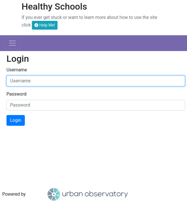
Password (16, 94)
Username (16, 69)
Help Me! (44, 25)
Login (15, 120)
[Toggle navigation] (12, 43)
